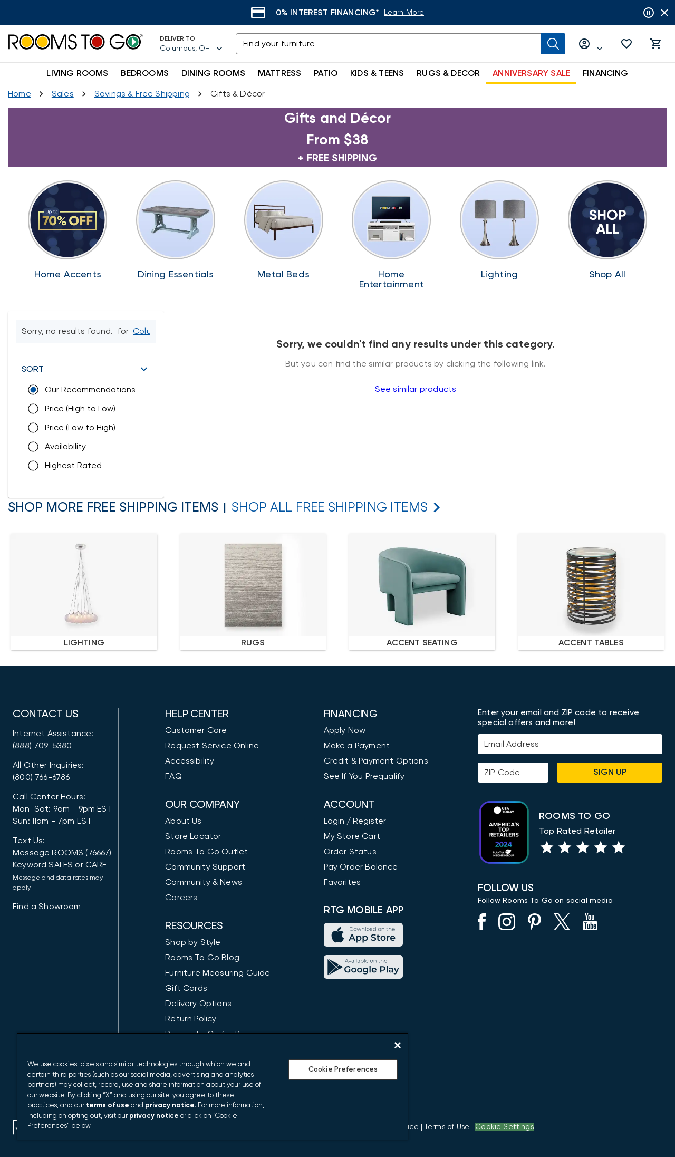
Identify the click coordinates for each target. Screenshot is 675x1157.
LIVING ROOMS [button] (77, 73)
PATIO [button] (326, 73)
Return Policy (190, 1019)
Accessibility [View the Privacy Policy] (189, 761)
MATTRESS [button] (279, 73)
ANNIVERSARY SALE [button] (531, 73)
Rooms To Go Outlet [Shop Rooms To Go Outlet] (206, 851)
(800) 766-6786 (41, 777)
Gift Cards (186, 988)
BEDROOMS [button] (144, 73)
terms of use (107, 1105)
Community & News (203, 882)
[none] (84, 591)
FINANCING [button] (606, 73)
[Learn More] (415, 12)
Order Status (350, 851)
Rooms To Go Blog (202, 957)
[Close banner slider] (664, 12)
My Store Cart (352, 836)
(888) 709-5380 (42, 745)
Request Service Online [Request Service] (212, 745)
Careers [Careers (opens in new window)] (181, 897)
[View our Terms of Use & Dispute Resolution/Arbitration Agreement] (447, 1127)
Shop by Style (192, 942)
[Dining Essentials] (175, 230)
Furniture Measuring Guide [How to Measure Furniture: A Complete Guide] (217, 973)
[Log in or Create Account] (591, 44)
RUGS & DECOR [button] (448, 73)
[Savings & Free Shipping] (142, 94)
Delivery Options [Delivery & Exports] (198, 1003)
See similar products (415, 389)
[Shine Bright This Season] (499, 230)
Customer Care (196, 730)
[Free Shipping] (607, 230)
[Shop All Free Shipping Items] (330, 508)
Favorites (342, 882)
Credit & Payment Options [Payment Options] (376, 761)
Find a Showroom (47, 906)
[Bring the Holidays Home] (391, 235)
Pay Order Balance (361, 867)
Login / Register (355, 821)
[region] (212, 1086)
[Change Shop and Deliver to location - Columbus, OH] (145, 331)
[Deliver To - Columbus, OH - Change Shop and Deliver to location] (191, 44)
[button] (626, 43)
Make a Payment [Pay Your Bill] (357, 745)
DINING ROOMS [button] (213, 73)
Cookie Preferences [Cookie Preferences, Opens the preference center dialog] (343, 1069)
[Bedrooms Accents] (283, 230)
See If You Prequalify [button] (364, 776)
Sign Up (609, 772)
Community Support (205, 867)
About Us (183, 821)
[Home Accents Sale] (67, 230)
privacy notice (170, 1105)
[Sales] (63, 94)
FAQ (173, 776)
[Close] (397, 1045)
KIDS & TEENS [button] (377, 73)
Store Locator (193, 836)
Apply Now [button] (345, 730)
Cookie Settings (504, 1127)
